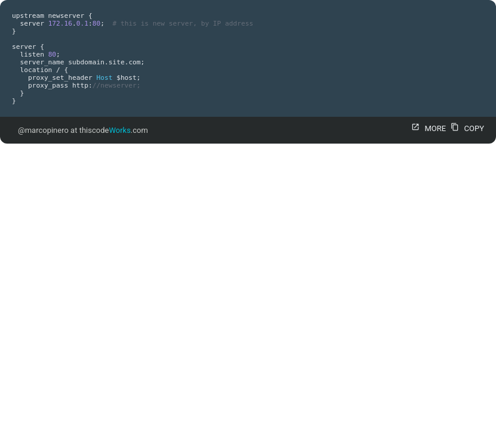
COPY (466, 128)
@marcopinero (43, 130)
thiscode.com (113, 130)
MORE (427, 128)
